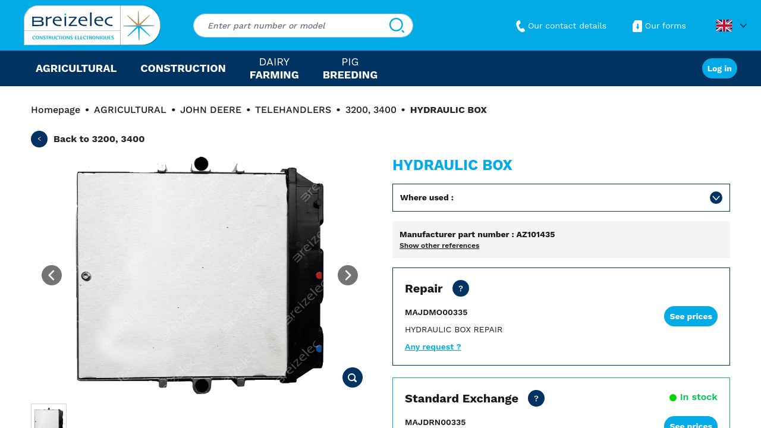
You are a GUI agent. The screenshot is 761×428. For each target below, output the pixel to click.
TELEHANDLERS (293, 109)
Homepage (55, 109)
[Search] (396, 25)
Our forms (658, 25)
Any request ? (433, 346)
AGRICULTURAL (130, 109)
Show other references (439, 245)
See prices (690, 316)
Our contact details (559, 25)
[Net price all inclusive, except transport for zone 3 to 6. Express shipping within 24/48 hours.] (536, 398)
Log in (719, 68)
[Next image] (348, 275)
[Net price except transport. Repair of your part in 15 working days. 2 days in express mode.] (460, 288)
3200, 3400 (371, 109)
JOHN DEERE (210, 109)
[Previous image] (52, 275)
